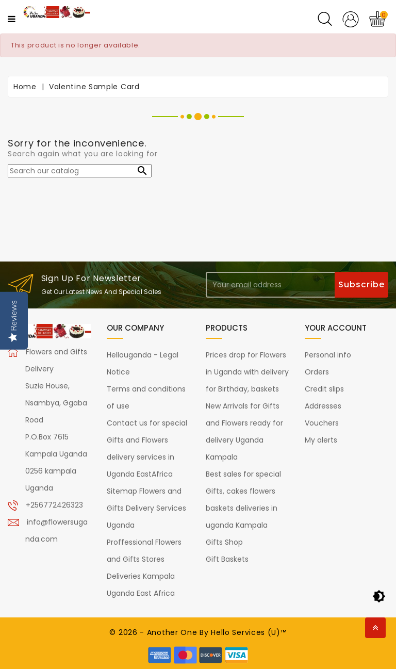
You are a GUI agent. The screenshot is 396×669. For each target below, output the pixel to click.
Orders (317, 372)
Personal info (328, 355)
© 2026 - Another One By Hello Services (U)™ (197, 632)
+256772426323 (54, 505)
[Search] (80, 170)
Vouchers (322, 423)
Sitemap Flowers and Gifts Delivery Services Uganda (146, 508)
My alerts (321, 440)
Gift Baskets (227, 559)
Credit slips (324, 389)
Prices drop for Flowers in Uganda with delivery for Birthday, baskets (247, 372)
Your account (336, 327)
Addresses (323, 406)
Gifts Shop (224, 542)
